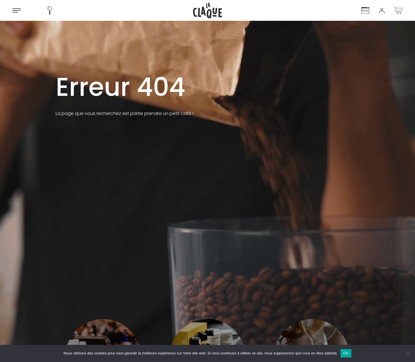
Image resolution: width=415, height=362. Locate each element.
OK (346, 353)
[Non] (408, 353)
